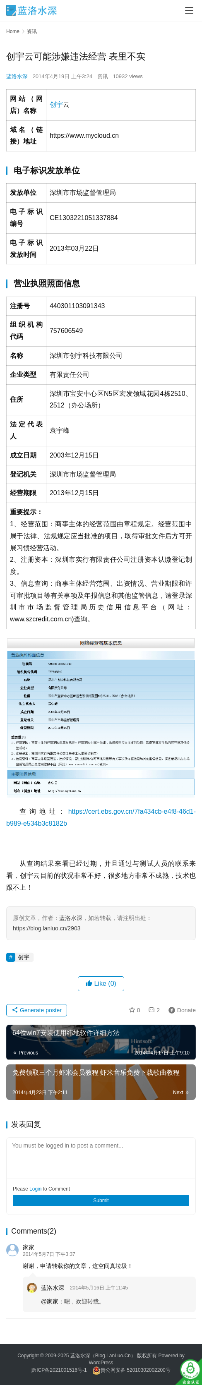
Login (35, 1189)
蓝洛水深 (17, 76)
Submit (100, 1200)
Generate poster (37, 1010)
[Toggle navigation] (189, 10)
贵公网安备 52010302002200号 (136, 1370)
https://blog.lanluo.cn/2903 (46, 928)
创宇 (56, 104)
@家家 (49, 1301)
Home (12, 31)
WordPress (101, 1363)
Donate (180, 1010)
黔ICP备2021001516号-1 (59, 1370)
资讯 (102, 76)
